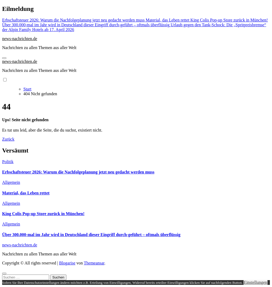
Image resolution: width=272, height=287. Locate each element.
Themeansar (94, 263)
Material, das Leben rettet (25, 193)
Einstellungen (255, 282)
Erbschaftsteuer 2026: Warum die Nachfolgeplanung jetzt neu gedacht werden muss (78, 172)
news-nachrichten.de (19, 38)
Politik (8, 161)
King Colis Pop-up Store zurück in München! (43, 213)
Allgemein (11, 182)
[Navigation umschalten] (4, 58)
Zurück (8, 139)
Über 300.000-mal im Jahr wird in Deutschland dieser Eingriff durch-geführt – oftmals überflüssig (91, 234)
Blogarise (67, 263)
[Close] (4, 273)
